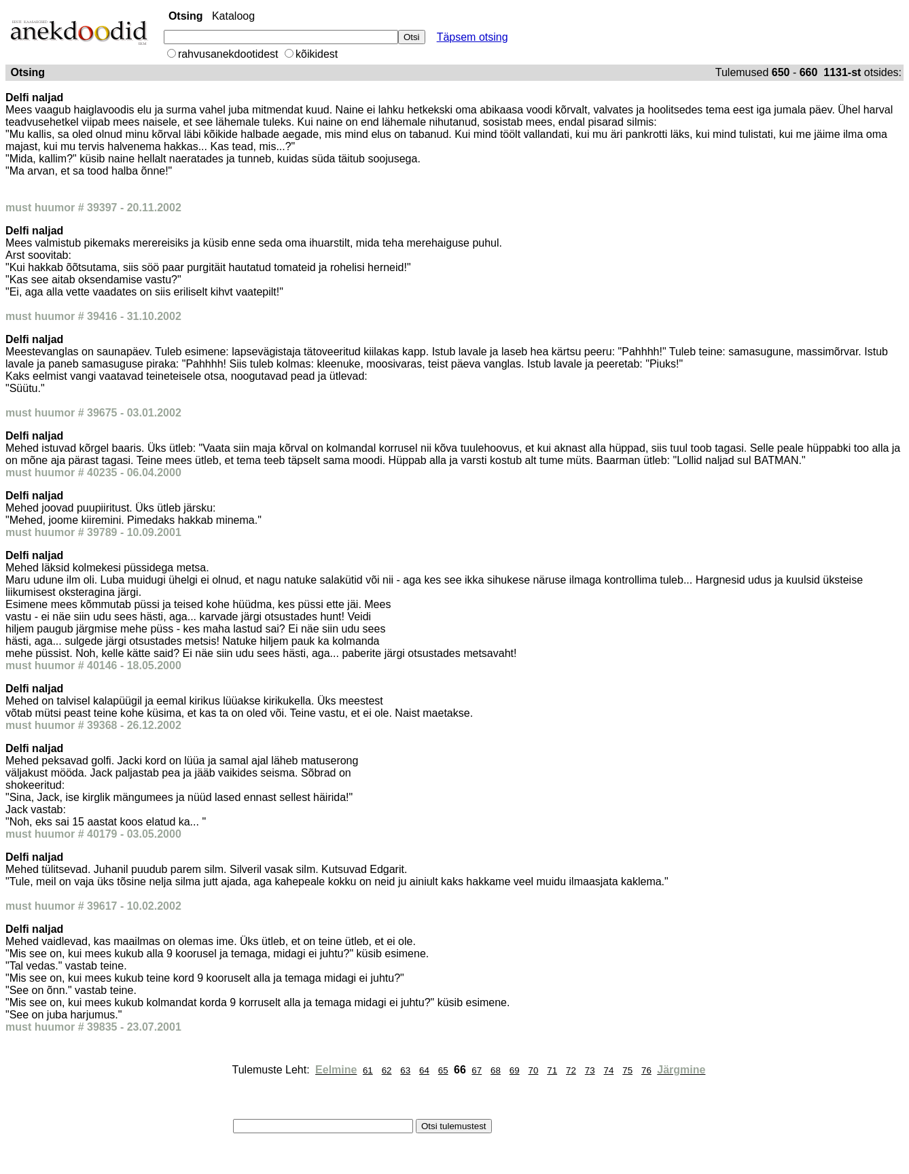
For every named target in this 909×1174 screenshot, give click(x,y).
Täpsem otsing (472, 37)
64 (424, 1070)
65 (443, 1070)
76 (646, 1070)
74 (609, 1070)
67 (476, 1070)
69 (515, 1070)
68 (496, 1070)
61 (368, 1070)
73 (590, 1070)
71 (552, 1070)
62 (387, 1070)
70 (534, 1070)
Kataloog (233, 16)
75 (627, 1070)
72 (571, 1070)
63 (405, 1070)
